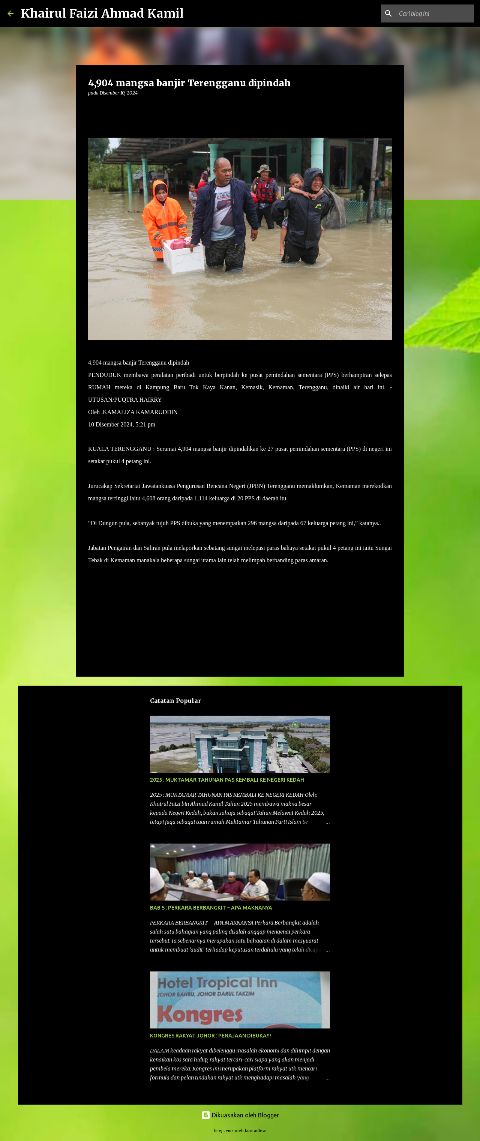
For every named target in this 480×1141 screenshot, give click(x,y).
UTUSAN (346, 560)
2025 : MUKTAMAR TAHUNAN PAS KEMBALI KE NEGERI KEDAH (227, 780)
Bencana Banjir (109, 582)
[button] (92, 108)
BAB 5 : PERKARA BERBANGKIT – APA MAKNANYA (211, 908)
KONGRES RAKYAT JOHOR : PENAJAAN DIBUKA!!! (210, 1036)
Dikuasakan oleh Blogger (240, 1115)
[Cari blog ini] (434, 14)
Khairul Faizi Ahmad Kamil (102, 13)
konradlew (255, 1130)
